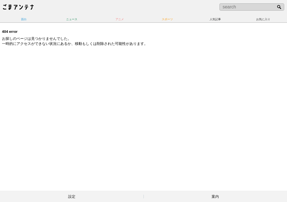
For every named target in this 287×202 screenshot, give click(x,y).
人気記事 (215, 19)
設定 (71, 196)
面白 (24, 19)
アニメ (119, 19)
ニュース (71, 19)
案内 (215, 196)
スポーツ (167, 19)
